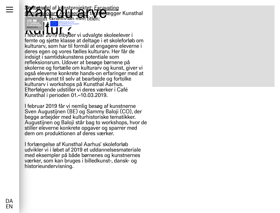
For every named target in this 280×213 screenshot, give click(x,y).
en (9, 207)
